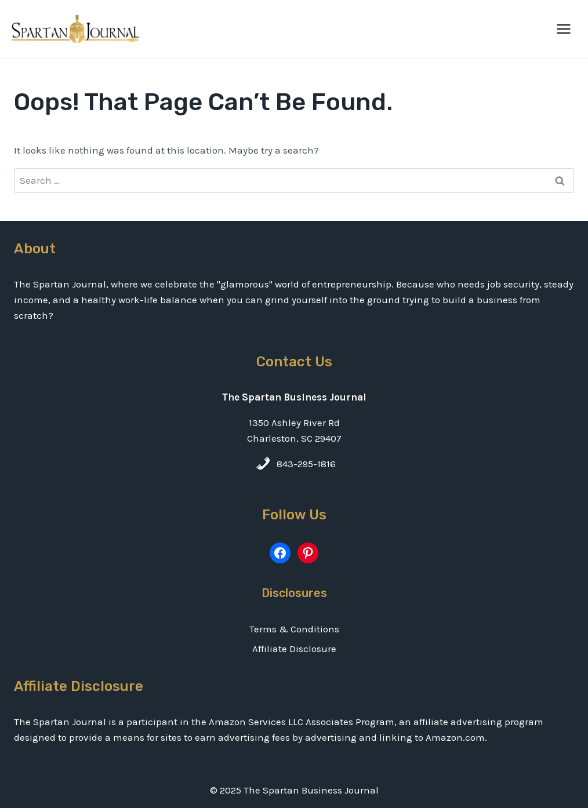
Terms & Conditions (294, 629)
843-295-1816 (306, 463)
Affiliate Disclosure (294, 648)
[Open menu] (563, 28)
